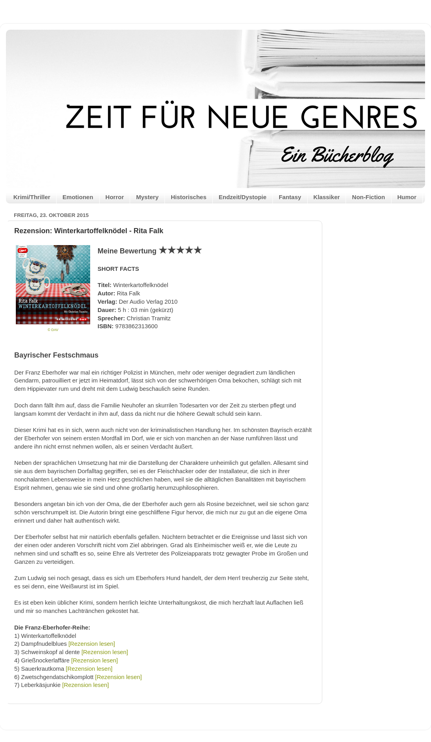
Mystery (147, 197)
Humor (406, 197)
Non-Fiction (368, 197)
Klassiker (327, 197)
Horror (115, 197)
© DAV (53, 330)
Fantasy (290, 197)
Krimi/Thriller (31, 197)
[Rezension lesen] (91, 644)
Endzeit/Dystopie (243, 197)
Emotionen (77, 197)
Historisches (188, 197)
